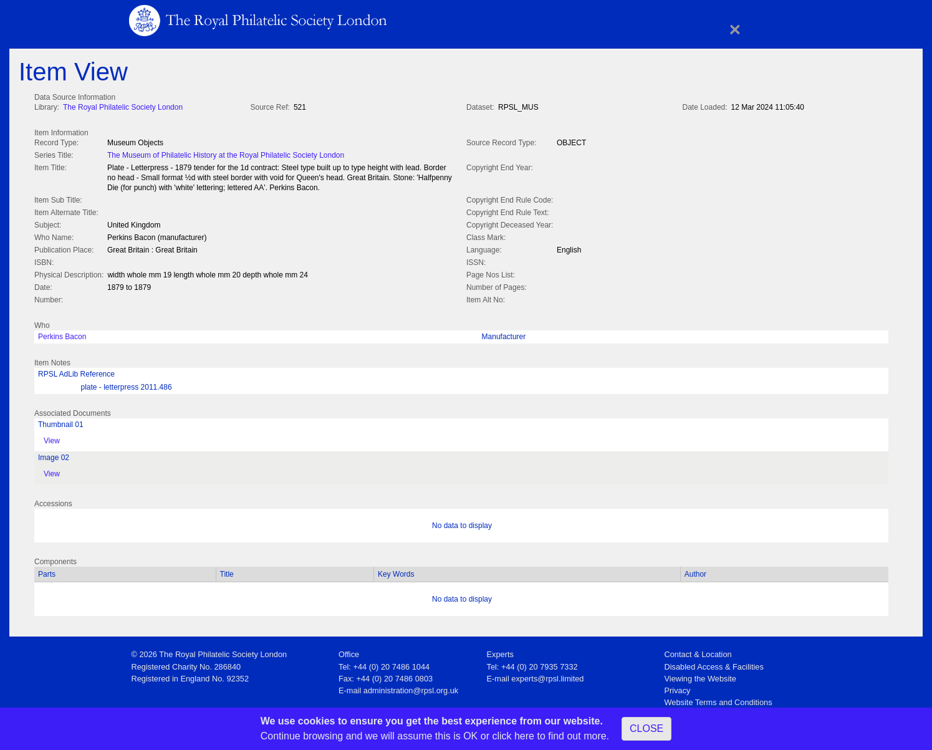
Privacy (678, 688)
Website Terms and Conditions (718, 699)
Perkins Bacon (62, 334)
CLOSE (646, 728)
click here (513, 736)
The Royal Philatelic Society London (123, 107)
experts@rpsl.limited (547, 676)
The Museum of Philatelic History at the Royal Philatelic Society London (225, 154)
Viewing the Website (700, 676)
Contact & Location (698, 651)
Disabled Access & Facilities (714, 664)
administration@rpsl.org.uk (410, 688)
